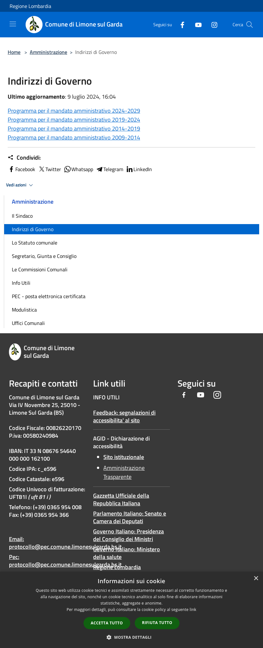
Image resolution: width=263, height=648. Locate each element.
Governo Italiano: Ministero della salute (126, 553)
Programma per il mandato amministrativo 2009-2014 (74, 137)
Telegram (109, 169)
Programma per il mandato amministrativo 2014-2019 (74, 128)
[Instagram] (211, 24)
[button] (131, 637)
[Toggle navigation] (13, 24)
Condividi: (24, 157)
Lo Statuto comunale (34, 242)
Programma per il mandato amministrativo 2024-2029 (74, 110)
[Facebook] (179, 24)
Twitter (49, 169)
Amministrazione (48, 52)
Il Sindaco (22, 216)
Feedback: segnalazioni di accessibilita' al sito (124, 416)
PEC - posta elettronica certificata (48, 296)
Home (14, 52)
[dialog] (131, 610)
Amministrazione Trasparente (124, 472)
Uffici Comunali (28, 323)
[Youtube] (195, 24)
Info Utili (21, 283)
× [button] (255, 578)
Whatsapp (78, 169)
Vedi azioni (20, 185)
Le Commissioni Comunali (40, 269)
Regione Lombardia (30, 6)
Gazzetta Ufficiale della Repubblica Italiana (121, 499)
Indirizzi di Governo (32, 229)
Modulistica (24, 309)
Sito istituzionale (123, 457)
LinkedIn (139, 169)
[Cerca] (249, 24)
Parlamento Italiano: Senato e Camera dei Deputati (129, 517)
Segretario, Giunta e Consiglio (44, 256)
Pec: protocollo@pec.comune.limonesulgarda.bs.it (65, 561)
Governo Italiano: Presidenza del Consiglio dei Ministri (128, 535)
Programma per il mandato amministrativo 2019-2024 (74, 119)
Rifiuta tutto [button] (157, 622)
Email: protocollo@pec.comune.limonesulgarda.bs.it (65, 543)
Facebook (21, 169)
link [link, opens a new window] (193, 609)
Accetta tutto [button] (107, 623)
